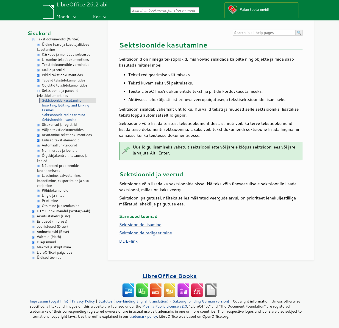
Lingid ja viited (53, 195)
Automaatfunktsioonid (59, 145)
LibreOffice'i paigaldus (54, 252)
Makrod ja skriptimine (54, 247)
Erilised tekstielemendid (61, 140)
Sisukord (39, 33)
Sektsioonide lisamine (59, 119)
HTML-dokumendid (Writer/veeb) (63, 211)
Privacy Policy (83, 301)
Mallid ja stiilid (53, 69)
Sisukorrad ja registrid (59, 124)
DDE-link (128, 241)
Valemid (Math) (49, 236)
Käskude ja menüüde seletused (66, 54)
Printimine (50, 200)
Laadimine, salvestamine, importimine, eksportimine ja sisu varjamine (63, 180)
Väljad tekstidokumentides (62, 129)
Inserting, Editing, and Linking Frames (65, 107)
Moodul (64, 16)
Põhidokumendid (55, 190)
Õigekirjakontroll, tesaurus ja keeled (62, 158)
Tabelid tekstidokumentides (63, 80)
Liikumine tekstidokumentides (65, 59)
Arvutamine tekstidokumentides (67, 134)
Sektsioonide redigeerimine (63, 114)
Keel (97, 16)
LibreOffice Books (169, 276)
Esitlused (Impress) (52, 221)
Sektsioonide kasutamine (61, 100)
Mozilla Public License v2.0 (164, 306)
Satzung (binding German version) (201, 301)
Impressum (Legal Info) (49, 301)
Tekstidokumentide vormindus (65, 64)
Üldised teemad (49, 257)
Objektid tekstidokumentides (64, 85)
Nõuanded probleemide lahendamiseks (58, 168)
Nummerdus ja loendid (60, 150)
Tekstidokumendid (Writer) (58, 39)
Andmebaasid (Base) (53, 231)
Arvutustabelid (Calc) (53, 216)
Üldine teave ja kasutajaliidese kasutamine (63, 47)
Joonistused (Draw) (52, 226)
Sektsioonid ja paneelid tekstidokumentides (57, 93)
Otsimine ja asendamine (60, 205)
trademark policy (143, 316)
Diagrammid (46, 242)
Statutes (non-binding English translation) (133, 301)
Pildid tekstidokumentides (62, 75)
